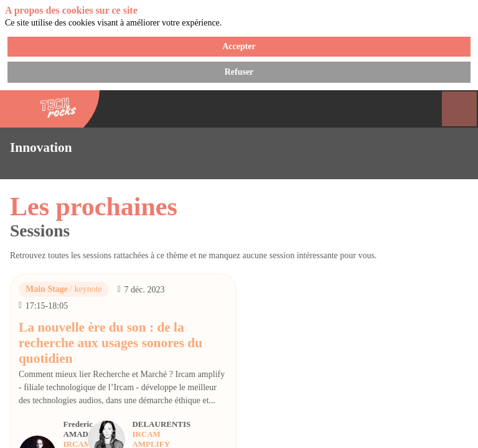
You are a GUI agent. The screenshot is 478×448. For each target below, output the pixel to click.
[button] (18, 18)
